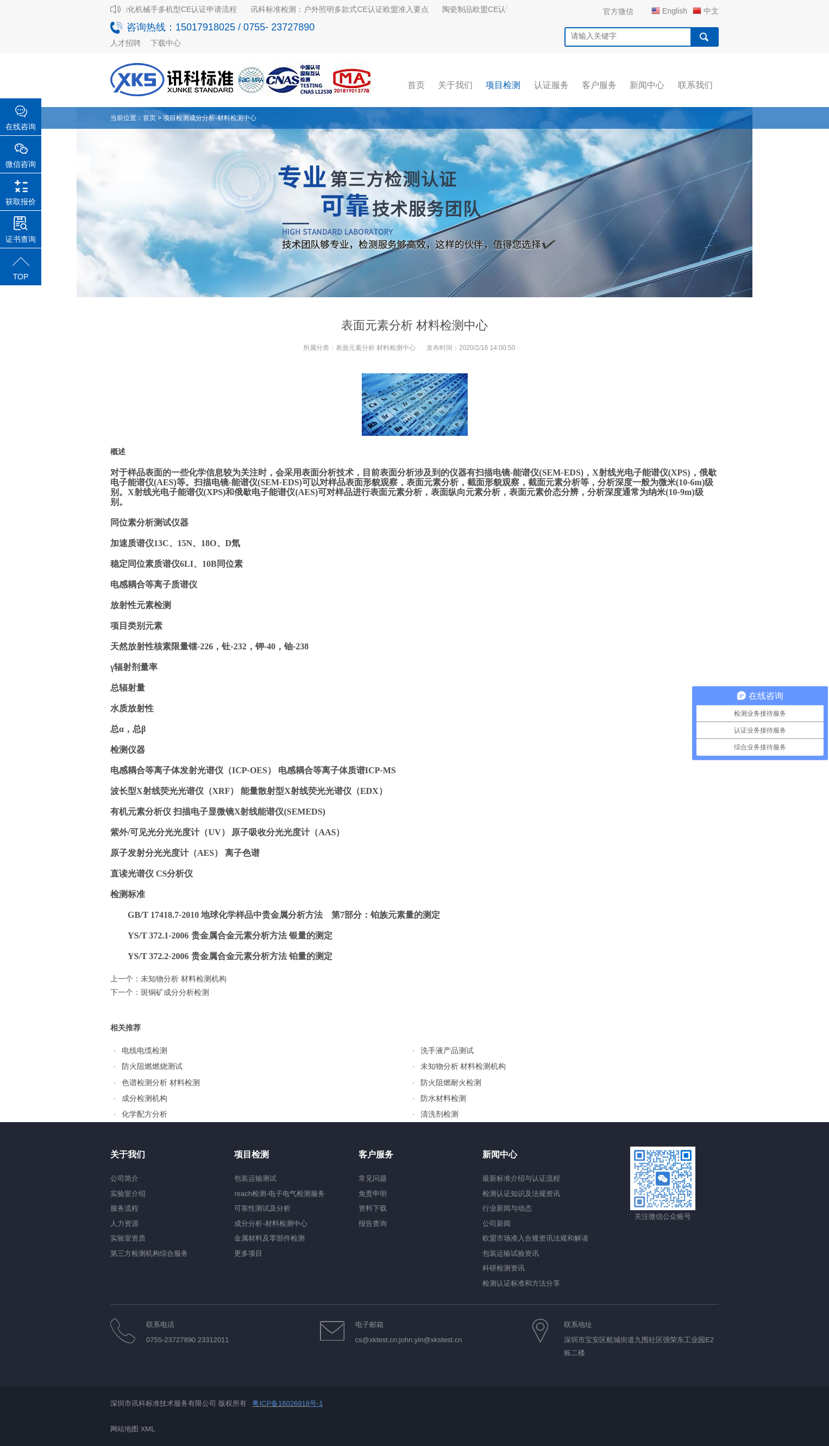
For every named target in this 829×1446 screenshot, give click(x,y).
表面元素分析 (396, 492)
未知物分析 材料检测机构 (184, 978)
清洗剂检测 (439, 1114)
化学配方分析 (144, 1114)
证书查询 (20, 239)
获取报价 (20, 201)
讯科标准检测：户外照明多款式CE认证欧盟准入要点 (343, 9)
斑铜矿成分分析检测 (175, 992)
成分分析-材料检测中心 (222, 118)
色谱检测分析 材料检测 (161, 1082)
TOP (21, 276)
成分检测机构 (144, 1098)
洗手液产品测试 (447, 1050)
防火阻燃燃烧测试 (152, 1066)
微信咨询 (20, 164)
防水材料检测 (443, 1098)
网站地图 (124, 1429)
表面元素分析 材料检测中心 (376, 348)
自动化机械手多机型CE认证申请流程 (178, 9)
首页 (149, 118)
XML (148, 1429)
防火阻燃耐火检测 (450, 1082)
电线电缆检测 (144, 1050)
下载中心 (165, 43)
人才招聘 (125, 43)
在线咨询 (20, 126)
